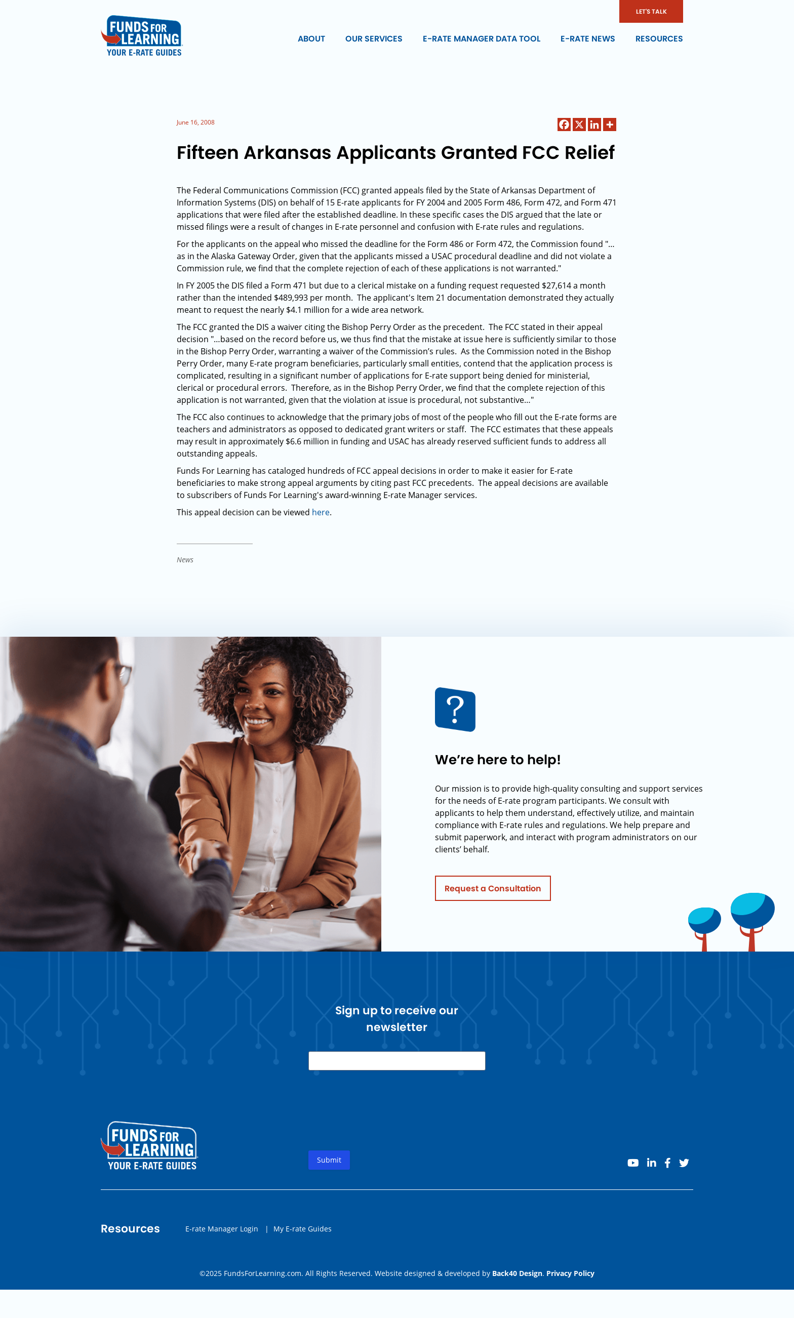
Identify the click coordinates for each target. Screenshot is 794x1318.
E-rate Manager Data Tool (481, 39)
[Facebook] (564, 124)
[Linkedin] (594, 124)
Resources (659, 39)
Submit (329, 1164)
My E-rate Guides (302, 1232)
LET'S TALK (651, 11)
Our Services (374, 39)
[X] (579, 124)
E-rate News (588, 39)
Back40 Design (517, 1273)
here (321, 512)
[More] (609, 124)
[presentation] (385, 1122)
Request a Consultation (493, 892)
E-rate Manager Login (221, 1232)
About (311, 39)
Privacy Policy (570, 1273)
